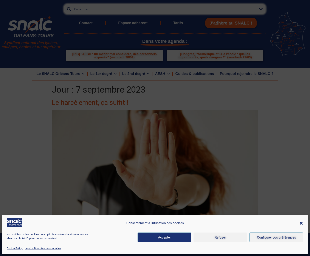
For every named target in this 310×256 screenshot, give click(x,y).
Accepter (164, 237)
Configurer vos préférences (276, 237)
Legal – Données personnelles (43, 248)
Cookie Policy (15, 248)
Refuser (220, 237)
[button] (301, 223)
